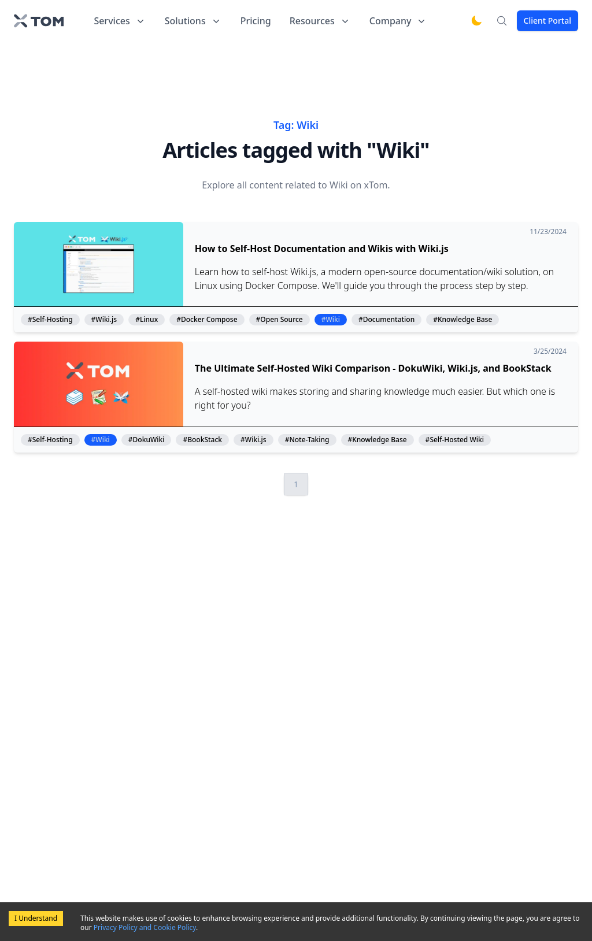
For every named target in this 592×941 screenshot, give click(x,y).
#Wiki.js (104, 319)
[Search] (501, 20)
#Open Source (279, 319)
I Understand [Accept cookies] (35, 918)
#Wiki (330, 319)
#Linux (146, 319)
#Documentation (386, 319)
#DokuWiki (146, 439)
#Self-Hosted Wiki (455, 439)
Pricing (255, 20)
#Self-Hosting (50, 319)
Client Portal (547, 20)
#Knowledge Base (462, 319)
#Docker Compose (206, 319)
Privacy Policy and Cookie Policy (145, 927)
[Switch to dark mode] (476, 20)
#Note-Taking (307, 439)
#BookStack (202, 439)
